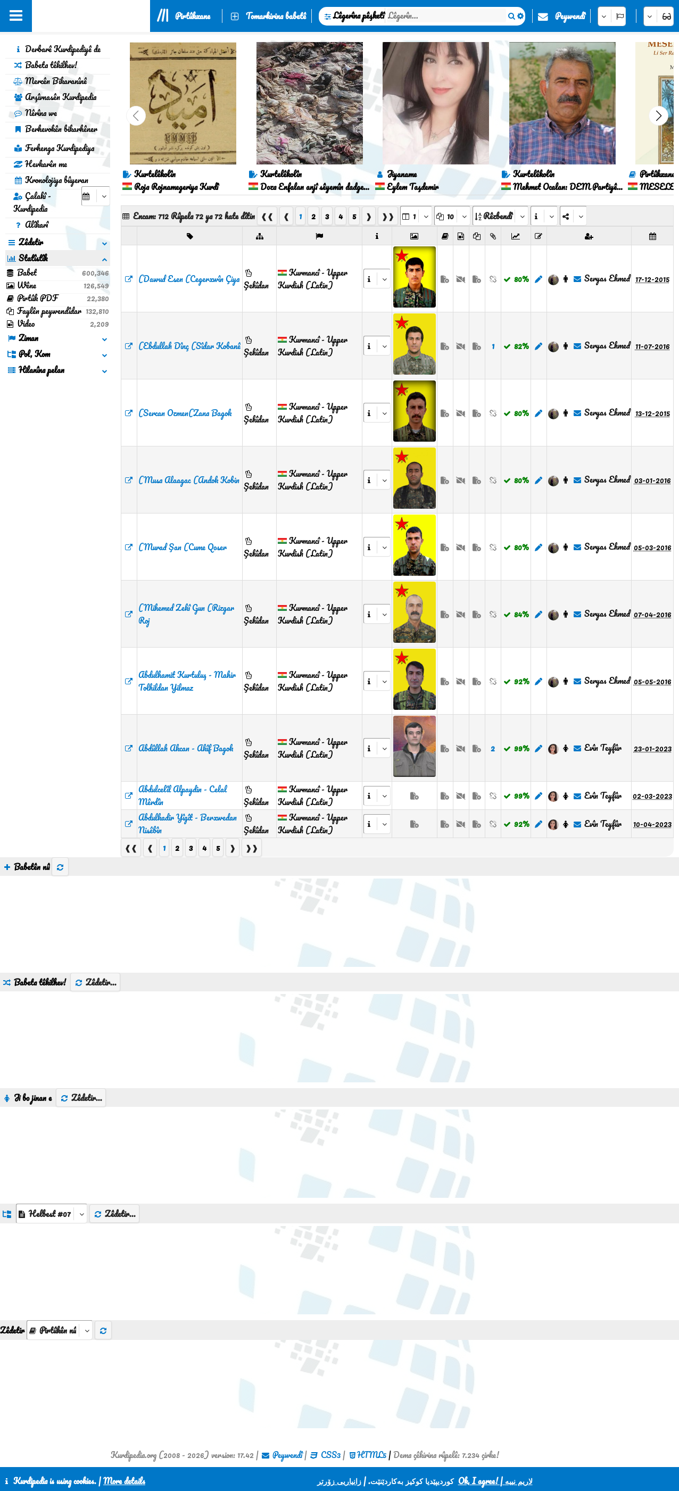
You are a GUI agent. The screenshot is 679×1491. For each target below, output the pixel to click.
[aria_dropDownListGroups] (51, 1213)
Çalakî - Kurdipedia (32, 202)
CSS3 (331, 1454)
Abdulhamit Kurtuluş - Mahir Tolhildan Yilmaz (187, 681)
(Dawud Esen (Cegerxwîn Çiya (188, 278)
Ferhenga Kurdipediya (53, 148)
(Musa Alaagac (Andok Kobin (188, 480)
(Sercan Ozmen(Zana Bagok (184, 413)
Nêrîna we (35, 112)
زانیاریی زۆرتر (339, 1481)
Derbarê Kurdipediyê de (57, 49)
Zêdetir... (95, 982)
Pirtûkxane (192, 16)
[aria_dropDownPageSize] (452, 215)
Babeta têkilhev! (45, 65)
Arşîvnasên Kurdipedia (54, 96)
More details (124, 1481)
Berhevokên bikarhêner (55, 128)
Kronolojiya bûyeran (50, 179)
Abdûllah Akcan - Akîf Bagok (185, 748)
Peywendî (570, 16)
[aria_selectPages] (416, 215)
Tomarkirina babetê (276, 16)
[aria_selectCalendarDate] (96, 196)
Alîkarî (30, 224)
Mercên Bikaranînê (50, 80)
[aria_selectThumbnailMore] (59, 1330)
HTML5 (371, 1454)
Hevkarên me (40, 164)
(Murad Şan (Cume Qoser (182, 547)
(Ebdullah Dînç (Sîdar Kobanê (189, 345)
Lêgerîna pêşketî (358, 15)
